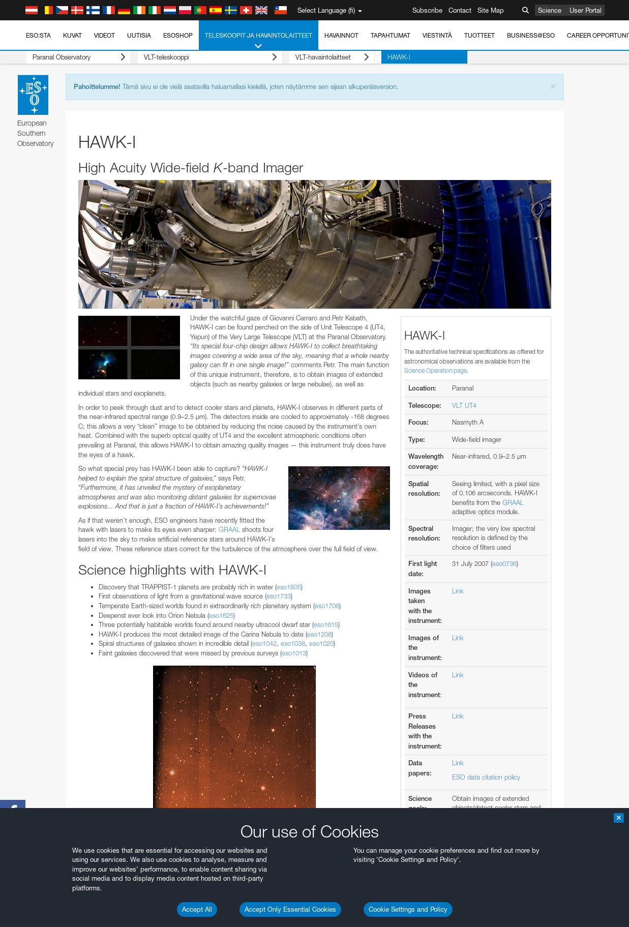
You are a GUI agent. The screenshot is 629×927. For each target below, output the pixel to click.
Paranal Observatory (72, 57)
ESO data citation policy (486, 777)
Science (549, 10)
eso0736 (504, 563)
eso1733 (278, 596)
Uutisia (139, 35)
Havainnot (341, 35)
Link (458, 591)
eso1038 (293, 643)
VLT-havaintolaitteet (312, 57)
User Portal (586, 10)
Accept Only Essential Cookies (290, 909)
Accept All (197, 909)
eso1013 (294, 653)
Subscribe (427, 10)
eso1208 (319, 634)
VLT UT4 (464, 405)
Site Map (490, 10)
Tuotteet (479, 35)
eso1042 (264, 643)
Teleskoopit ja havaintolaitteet (258, 41)
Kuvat (72, 35)
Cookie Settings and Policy (408, 909)
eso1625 (221, 615)
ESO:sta (38, 35)
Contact (459, 10)
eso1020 (321, 643)
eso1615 (326, 624)
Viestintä (437, 35)
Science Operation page (435, 370)
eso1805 (289, 587)
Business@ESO (531, 35)
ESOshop (178, 35)
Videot (104, 35)
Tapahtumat (390, 35)
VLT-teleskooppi (197, 57)
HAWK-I (372, 57)
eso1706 (327, 606)
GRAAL (229, 529)
